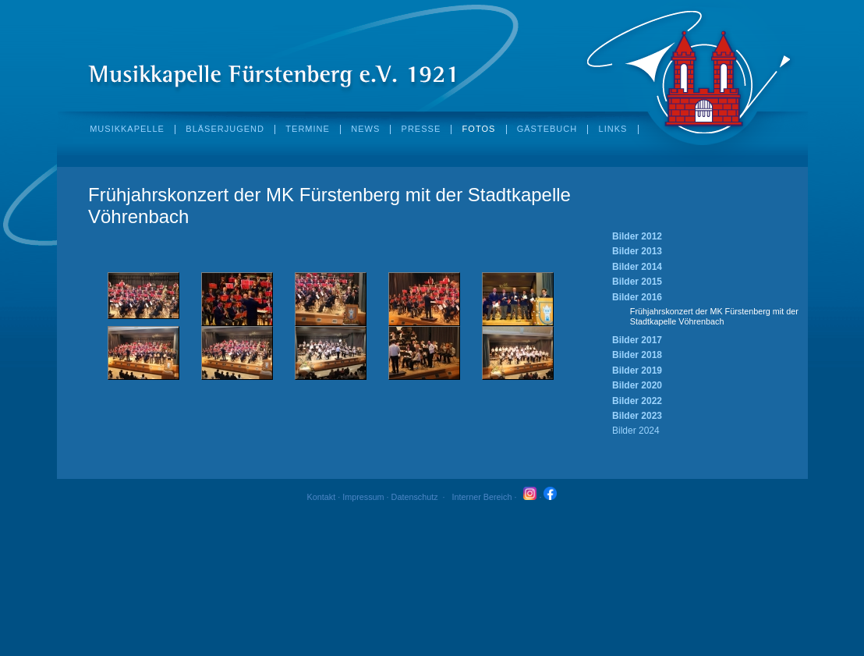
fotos (479, 129)
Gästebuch (547, 129)
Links (613, 129)
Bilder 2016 (637, 297)
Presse (421, 129)
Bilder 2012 (637, 236)
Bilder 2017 (637, 340)
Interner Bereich (482, 497)
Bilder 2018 (637, 354)
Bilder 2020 (637, 385)
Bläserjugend (225, 129)
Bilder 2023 (637, 415)
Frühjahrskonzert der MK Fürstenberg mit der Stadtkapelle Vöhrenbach (714, 316)
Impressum (363, 497)
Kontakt (321, 497)
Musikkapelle (127, 129)
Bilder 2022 (637, 400)
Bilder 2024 (636, 430)
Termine (307, 129)
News (365, 129)
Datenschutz (414, 497)
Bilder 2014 (637, 266)
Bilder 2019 (637, 370)
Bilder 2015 (637, 281)
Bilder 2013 (637, 251)
